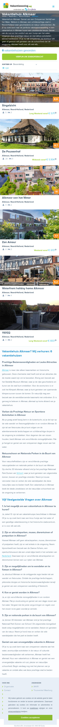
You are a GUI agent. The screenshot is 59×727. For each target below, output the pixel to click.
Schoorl (20, 473)
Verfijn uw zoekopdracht (29, 57)
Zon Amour (9, 242)
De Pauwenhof (11, 151)
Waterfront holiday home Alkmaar (23, 288)
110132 (6, 332)
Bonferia (17, 726)
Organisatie (9, 686)
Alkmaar (5, 109)
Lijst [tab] (5, 68)
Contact (7, 690)
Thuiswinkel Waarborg (42, 690)
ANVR (36, 686)
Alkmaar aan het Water (16, 197)
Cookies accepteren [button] (30, 717)
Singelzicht (9, 105)
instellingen (34, 708)
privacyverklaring (14, 712)
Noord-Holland (16, 109)
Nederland (29, 109)
